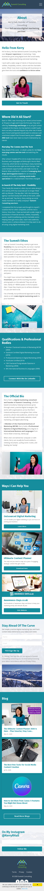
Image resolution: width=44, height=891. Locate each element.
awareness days (20, 603)
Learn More (22, 526)
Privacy (21, 872)
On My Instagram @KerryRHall (13, 833)
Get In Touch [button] (22, 103)
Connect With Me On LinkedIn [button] (22, 378)
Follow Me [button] (22, 849)
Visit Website (22, 610)
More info (24, 888)
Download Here (22, 568)
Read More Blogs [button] (22, 816)
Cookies (29, 872)
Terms (14, 872)
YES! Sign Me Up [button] (12, 651)
